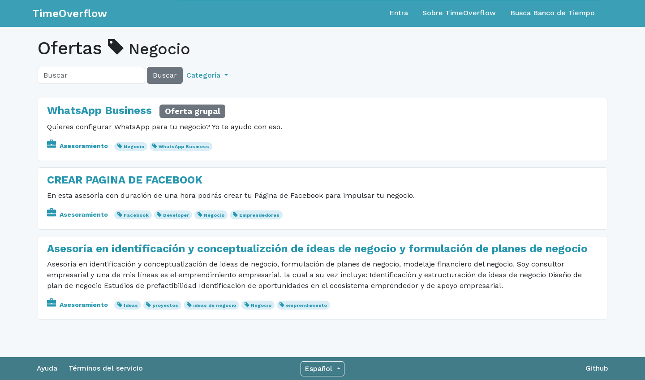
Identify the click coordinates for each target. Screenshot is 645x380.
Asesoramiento (78, 145)
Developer (176, 215)
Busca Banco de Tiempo (552, 13)
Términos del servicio (106, 368)
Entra (398, 13)
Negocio (134, 146)
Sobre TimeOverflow (459, 13)
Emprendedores (259, 215)
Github (596, 368)
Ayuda (47, 368)
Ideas (131, 305)
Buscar (165, 75)
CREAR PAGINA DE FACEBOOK (124, 180)
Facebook (136, 215)
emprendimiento (306, 305)
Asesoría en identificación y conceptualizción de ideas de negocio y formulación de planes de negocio (317, 248)
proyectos (165, 305)
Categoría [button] (204, 75)
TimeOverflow (69, 13)
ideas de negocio (214, 305)
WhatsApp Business (99, 110)
